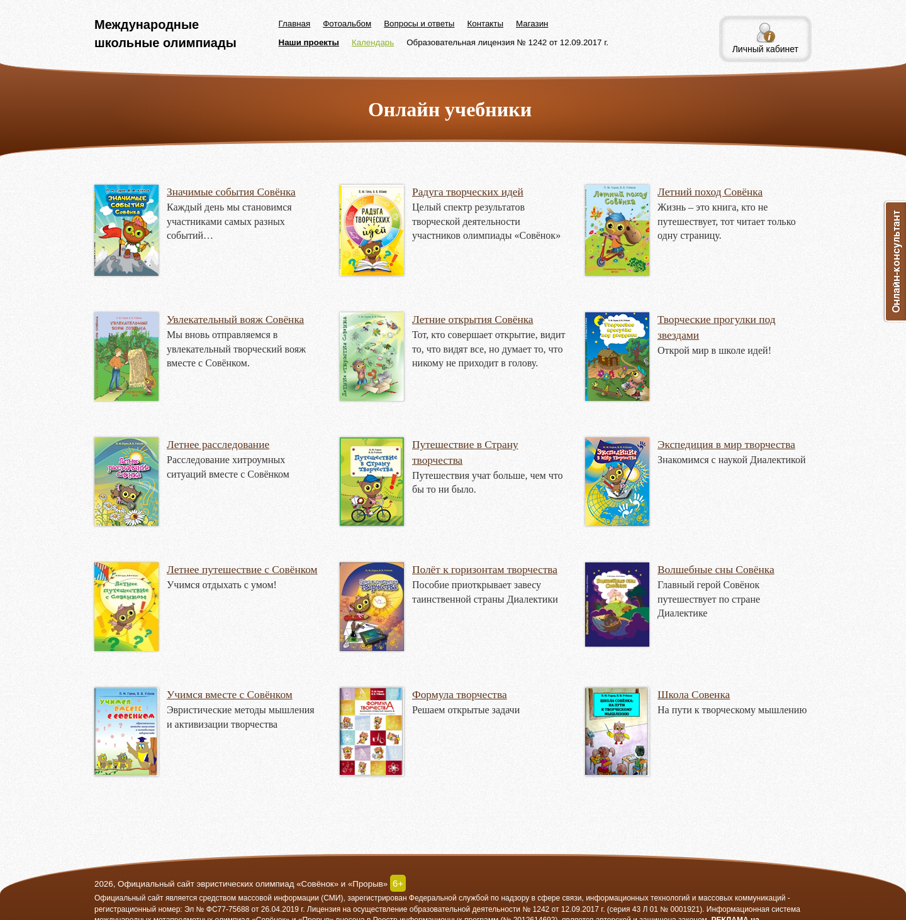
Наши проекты (309, 42)
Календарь (373, 42)
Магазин (532, 23)
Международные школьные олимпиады (165, 34)
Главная (295, 23)
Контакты (485, 23)
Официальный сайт (129, 898)
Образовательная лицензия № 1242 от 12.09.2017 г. (507, 42)
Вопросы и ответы (419, 23)
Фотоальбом (347, 23)
